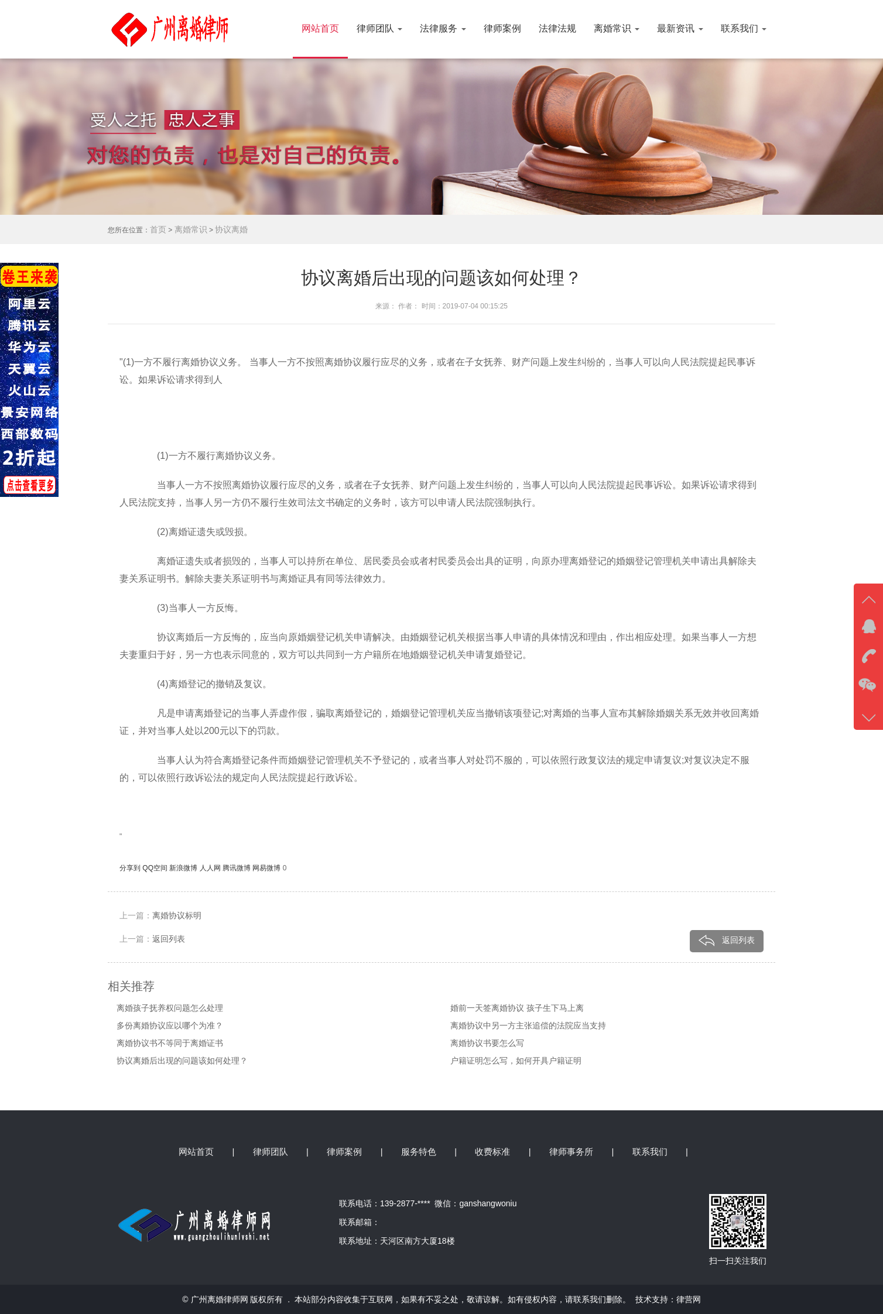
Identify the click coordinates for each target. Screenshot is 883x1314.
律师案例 (502, 28)
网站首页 (320, 28)
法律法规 (557, 28)
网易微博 (267, 868)
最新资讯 (680, 28)
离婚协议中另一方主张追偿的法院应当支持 (528, 1025)
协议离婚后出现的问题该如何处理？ (182, 1060)
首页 (158, 229)
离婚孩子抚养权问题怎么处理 (170, 1008)
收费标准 (492, 1152)
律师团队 (379, 28)
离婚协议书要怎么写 (487, 1043)
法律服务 (443, 28)
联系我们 (743, 28)
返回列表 (168, 939)
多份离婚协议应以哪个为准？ (170, 1025)
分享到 (130, 868)
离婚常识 (616, 28)
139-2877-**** (407, 1203)
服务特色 (418, 1152)
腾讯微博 (237, 868)
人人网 (211, 868)
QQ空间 (155, 868)
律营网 (688, 1299)
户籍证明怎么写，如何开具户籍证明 (515, 1060)
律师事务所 (571, 1152)
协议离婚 (231, 229)
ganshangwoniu (487, 1203)
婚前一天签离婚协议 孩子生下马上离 (517, 1008)
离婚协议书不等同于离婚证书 (170, 1043)
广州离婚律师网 (219, 1299)
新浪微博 (184, 868)
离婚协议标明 (176, 915)
